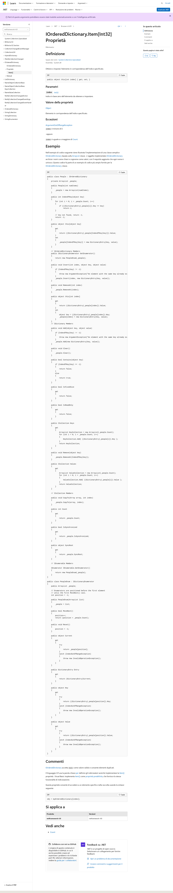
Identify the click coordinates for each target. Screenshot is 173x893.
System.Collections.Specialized (69, 60)
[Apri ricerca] (162, 3)
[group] (86, 465)
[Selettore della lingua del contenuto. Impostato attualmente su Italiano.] (8, 889)
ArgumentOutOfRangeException (59, 125)
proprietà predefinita (94, 776)
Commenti (148, 37)
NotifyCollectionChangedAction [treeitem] (16, 96)
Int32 (56, 92)
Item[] (121, 773)
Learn (48, 26)
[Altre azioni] (125, 26)
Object (48, 108)
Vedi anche (148, 43)
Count (75, 139)
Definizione (148, 31)
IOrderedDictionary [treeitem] (14, 66)
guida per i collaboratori (66, 860)
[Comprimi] (29, 24)
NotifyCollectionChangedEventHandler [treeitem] (18, 104)
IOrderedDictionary (54, 156)
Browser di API (66, 26)
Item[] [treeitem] (11, 72)
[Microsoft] (4, 3)
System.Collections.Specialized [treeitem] (16, 38)
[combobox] (16, 29)
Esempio (147, 34)
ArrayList (76, 156)
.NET (55, 26)
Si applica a (148, 40)
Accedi (167, 3)
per (77, 773)
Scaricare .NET (163, 9)
